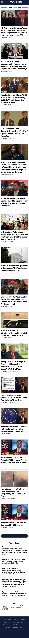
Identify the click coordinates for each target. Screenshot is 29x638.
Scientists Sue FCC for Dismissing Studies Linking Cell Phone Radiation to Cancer (14, 332)
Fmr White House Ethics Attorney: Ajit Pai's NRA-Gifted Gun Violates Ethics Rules (14, 397)
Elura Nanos (4, 273)
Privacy (13, 622)
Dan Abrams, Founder (17, 627)
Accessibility (20, 622)
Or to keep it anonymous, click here (15, 608)
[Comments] (14, 38)
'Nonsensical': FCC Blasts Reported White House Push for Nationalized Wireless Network (14, 460)
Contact (8, 627)
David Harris (4, 37)
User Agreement (7, 624)
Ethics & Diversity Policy (19, 624)
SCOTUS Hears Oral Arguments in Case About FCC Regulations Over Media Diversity (14, 268)
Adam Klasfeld (5, 174)
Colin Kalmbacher (6, 104)
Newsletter (7, 622)
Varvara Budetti (5, 433)
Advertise (22, 619)
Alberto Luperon (5, 498)
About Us (16, 619)
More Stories (14, 536)
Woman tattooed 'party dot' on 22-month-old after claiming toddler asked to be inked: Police (13, 561)
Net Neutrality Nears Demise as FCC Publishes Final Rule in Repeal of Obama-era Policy (14, 428)
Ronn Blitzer (4, 465)
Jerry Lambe (4, 241)
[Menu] (2, 2)
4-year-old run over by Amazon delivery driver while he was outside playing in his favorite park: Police (14, 593)
